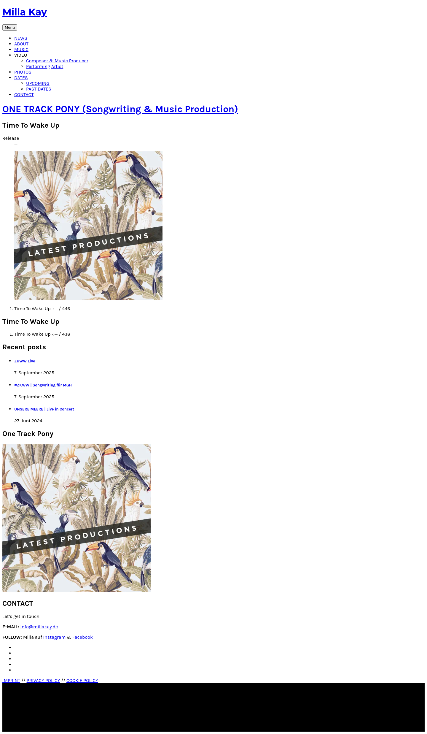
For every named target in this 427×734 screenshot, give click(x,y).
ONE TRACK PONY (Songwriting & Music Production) (120, 109)
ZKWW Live (24, 361)
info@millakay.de (39, 627)
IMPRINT (11, 680)
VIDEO (20, 55)
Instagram (54, 637)
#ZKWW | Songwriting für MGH (43, 385)
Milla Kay (24, 12)
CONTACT (24, 94)
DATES (21, 77)
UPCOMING (38, 83)
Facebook (82, 637)
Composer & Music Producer (57, 61)
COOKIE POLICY (82, 680)
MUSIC (21, 49)
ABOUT (21, 44)
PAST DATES (38, 89)
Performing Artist (44, 66)
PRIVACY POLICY (43, 680)
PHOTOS (22, 72)
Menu (10, 27)
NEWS (20, 38)
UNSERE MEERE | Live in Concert (44, 409)
